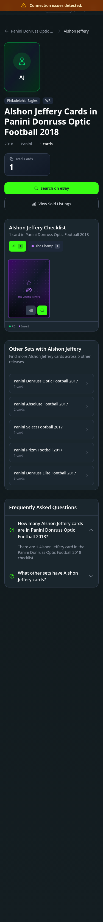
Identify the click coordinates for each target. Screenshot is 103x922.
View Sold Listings (51, 203)
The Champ (46, 246)
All (17, 246)
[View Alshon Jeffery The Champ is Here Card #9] (29, 289)
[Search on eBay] (42, 310)
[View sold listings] (31, 310)
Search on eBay (51, 188)
